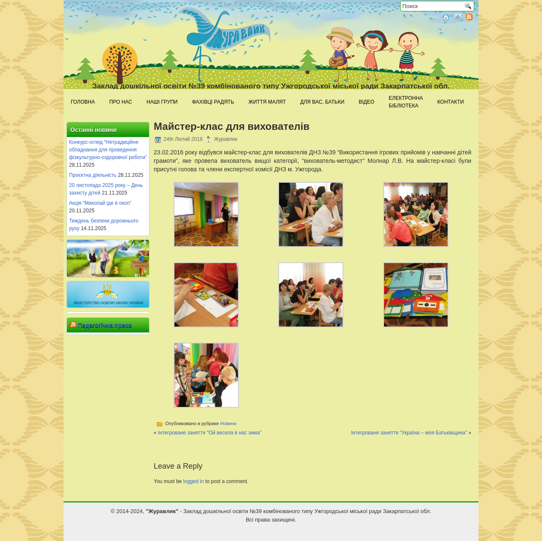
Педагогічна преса (105, 325)
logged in (193, 481)
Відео (366, 102)
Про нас (120, 102)
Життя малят (267, 102)
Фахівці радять (213, 102)
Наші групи (162, 102)
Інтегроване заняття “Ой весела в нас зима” (209, 433)
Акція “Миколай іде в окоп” (100, 203)
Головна (83, 102)
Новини (228, 423)
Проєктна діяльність (92, 175)
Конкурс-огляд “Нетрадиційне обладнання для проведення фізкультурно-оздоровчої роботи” (108, 149)
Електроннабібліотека (406, 102)
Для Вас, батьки (322, 102)
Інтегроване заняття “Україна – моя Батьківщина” (409, 433)
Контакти (450, 102)
